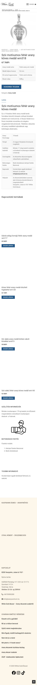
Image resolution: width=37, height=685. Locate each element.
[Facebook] (13, 672)
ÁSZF (3, 657)
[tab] (4, 100)
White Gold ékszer (7, 9)
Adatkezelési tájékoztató (14, 657)
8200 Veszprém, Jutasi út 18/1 (12, 572)
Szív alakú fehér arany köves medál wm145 (18, 391)
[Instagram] (18, 672)
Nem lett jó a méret (8, 638)
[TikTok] (23, 672)
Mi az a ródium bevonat (10, 624)
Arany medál (14, 49)
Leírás (4, 100)
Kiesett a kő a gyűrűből (10, 619)
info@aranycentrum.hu (20, 174)
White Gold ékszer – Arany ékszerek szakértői (17, 604)
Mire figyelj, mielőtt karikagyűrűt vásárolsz (16, 633)
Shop (16, 9)
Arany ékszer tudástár (9, 652)
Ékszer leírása (8, 245)
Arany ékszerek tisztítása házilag (13, 647)
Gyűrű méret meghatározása (12, 628)
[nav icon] (27, 4)
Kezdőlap (5, 49)
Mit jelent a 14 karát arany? (11, 643)
